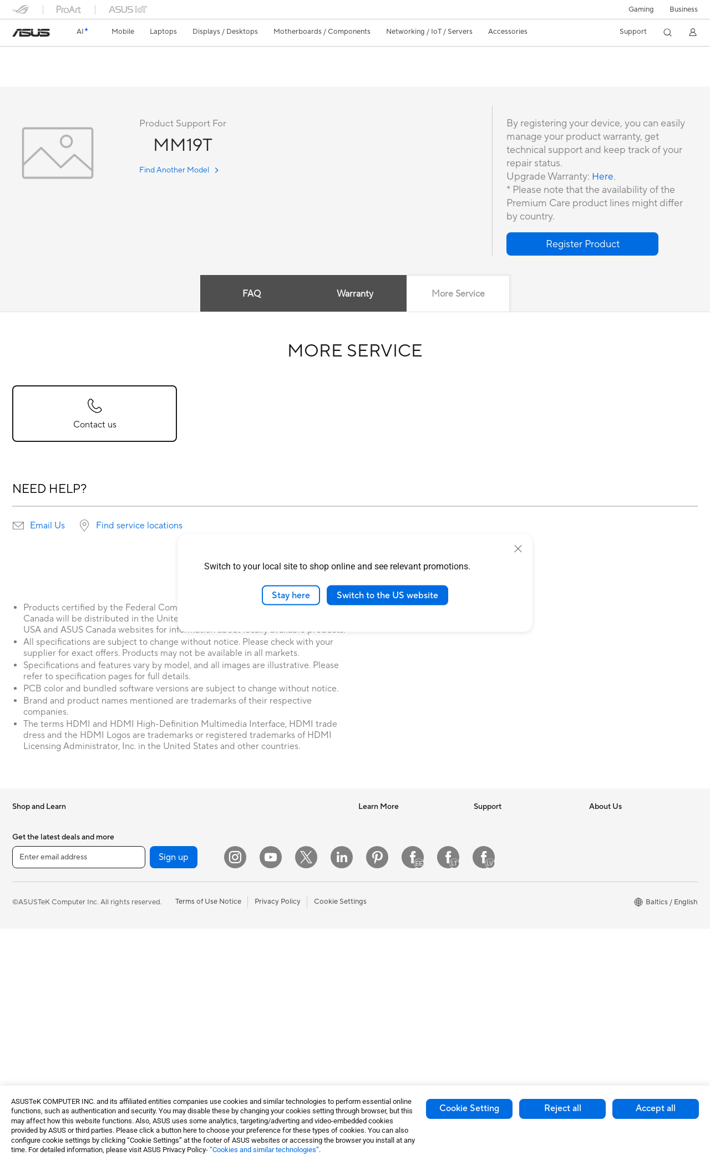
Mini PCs (141, 840)
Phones (24, 841)
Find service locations (139, 526)
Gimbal (253, 1049)
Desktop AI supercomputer (286, 899)
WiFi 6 (137, 1041)
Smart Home (262, 882)
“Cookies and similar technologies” (264, 1149)
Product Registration (508, 873)
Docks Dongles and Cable (283, 1032)
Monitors (27, 1008)
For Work (27, 908)
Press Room (608, 873)
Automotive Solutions (393, 873)
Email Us (47, 526)
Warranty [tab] (355, 294)
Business (684, 9)
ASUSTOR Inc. (613, 907)
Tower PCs (29, 1041)
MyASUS (489, 957)
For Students (33, 941)
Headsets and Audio (274, 966)
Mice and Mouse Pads (277, 949)
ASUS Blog (376, 890)
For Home (28, 891)
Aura (366, 957)
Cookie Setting (469, 1108)
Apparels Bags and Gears (282, 983)
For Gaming (31, 958)
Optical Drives (150, 957)
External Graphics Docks (168, 990)
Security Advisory (503, 923)
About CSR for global (624, 857)
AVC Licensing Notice (393, 907)
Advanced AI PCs (386, 923)
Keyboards (259, 933)
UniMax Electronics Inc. (627, 940)
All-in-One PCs (36, 1025)
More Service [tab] (459, 294)
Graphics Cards (153, 907)
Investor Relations (618, 840)
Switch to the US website (387, 594)
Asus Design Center (390, 840)
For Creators (33, 924)
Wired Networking (271, 866)
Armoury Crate (383, 940)
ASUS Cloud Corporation (631, 923)
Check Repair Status (507, 840)
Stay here (291, 594)
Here (603, 177)
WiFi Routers (262, 823)
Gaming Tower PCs (158, 823)
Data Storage (149, 974)
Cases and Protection (276, 999)
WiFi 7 (137, 1024)
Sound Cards (148, 940)
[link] (31, 33)
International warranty (510, 823)
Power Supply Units (159, 924)
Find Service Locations (511, 857)
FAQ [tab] (251, 294)
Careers (602, 890)
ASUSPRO (375, 857)
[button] (641, 9)
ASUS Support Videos (510, 940)
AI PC (367, 823)
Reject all (562, 1108)
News (598, 823)
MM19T (31, 58)
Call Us (485, 907)
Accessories (32, 857)
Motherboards (151, 891)
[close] (518, 548)
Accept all (656, 1108)
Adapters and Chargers (279, 1016)
